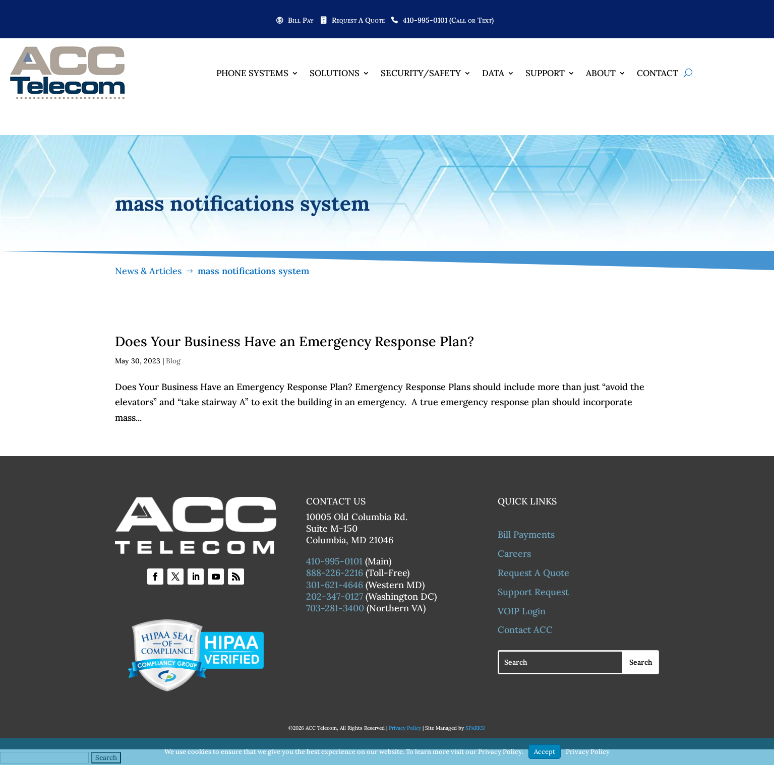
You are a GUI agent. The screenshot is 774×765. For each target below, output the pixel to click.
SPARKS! (475, 728)
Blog (173, 360)
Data (493, 73)
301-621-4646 (334, 585)
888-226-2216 (334, 573)
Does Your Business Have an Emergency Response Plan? (294, 341)
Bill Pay (301, 21)
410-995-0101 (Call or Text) (448, 21)
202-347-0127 (334, 596)
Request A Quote (358, 21)
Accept (544, 751)
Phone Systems (252, 73)
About (601, 73)
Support (545, 73)
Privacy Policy (405, 728)
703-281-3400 (335, 608)
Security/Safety (421, 73)
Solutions (335, 73)
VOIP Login (522, 611)
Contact (657, 73)
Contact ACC (525, 629)
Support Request (533, 592)
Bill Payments (526, 534)
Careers (514, 553)
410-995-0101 (334, 561)
